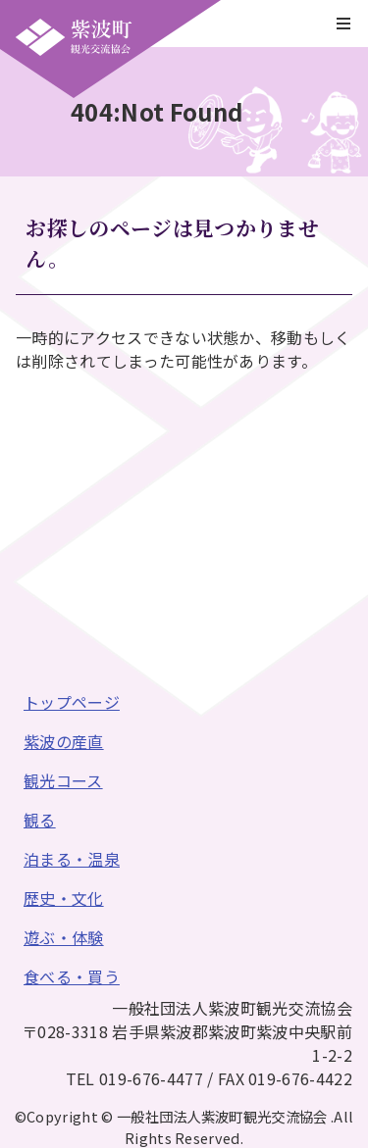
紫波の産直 (64, 741)
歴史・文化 (64, 898)
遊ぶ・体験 (64, 937)
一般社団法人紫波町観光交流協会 (73, 37)
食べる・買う (72, 976)
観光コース (63, 780)
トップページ (72, 702)
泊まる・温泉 (72, 859)
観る (40, 819)
